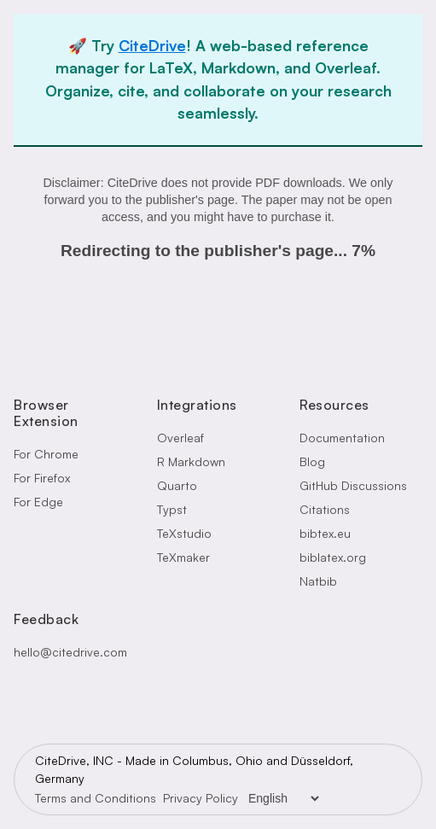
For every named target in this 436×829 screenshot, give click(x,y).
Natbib (318, 581)
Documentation (342, 437)
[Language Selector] (283, 798)
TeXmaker (183, 557)
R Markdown (191, 461)
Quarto (177, 485)
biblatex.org (332, 557)
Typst (172, 509)
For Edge (38, 501)
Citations (324, 509)
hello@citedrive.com (70, 652)
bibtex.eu (325, 533)
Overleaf (180, 437)
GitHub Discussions (353, 485)
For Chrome (46, 454)
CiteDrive (152, 45)
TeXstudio (184, 533)
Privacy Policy (200, 798)
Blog (312, 461)
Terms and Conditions (95, 798)
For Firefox (42, 477)
